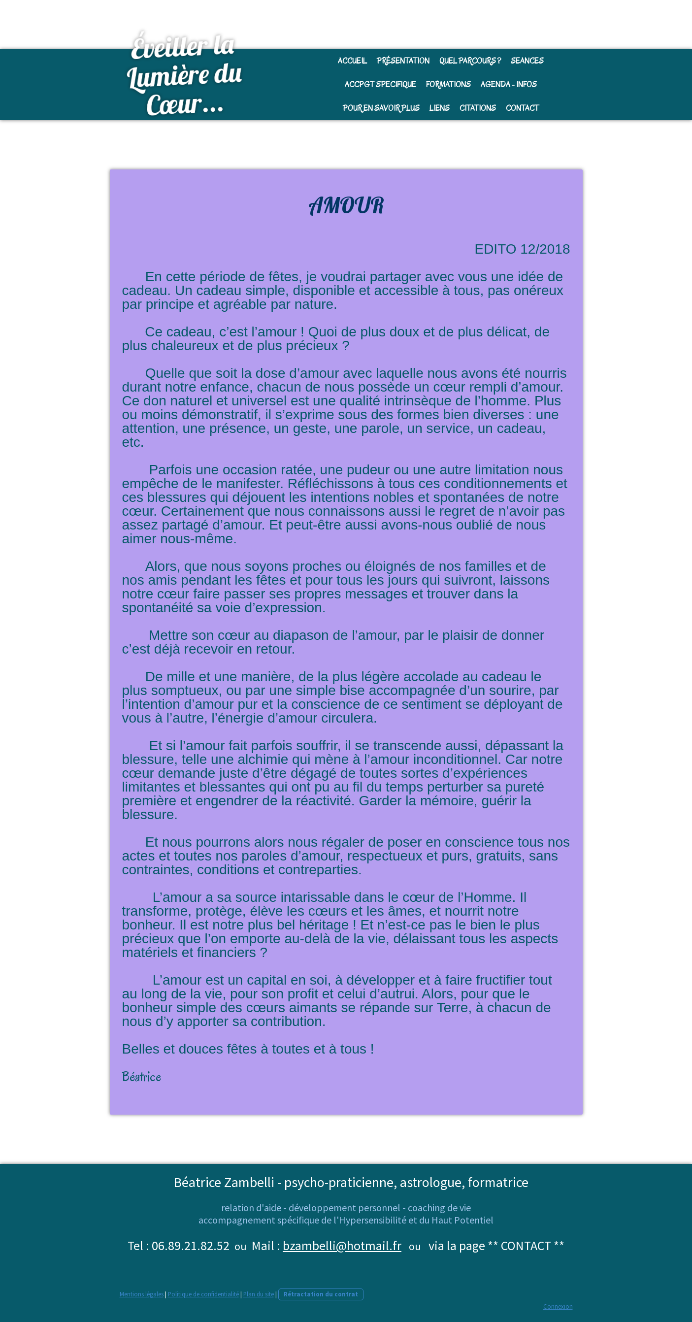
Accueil (352, 61)
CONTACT (522, 108)
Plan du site (258, 1294)
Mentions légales (142, 1294)
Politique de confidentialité (203, 1294)
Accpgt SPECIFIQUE (380, 85)
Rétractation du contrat (321, 1294)
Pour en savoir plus (381, 108)
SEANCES (527, 61)
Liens (439, 108)
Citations (478, 108)
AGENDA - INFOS (509, 85)
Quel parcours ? (470, 61)
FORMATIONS (448, 85)
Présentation (403, 61)
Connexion (558, 1306)
